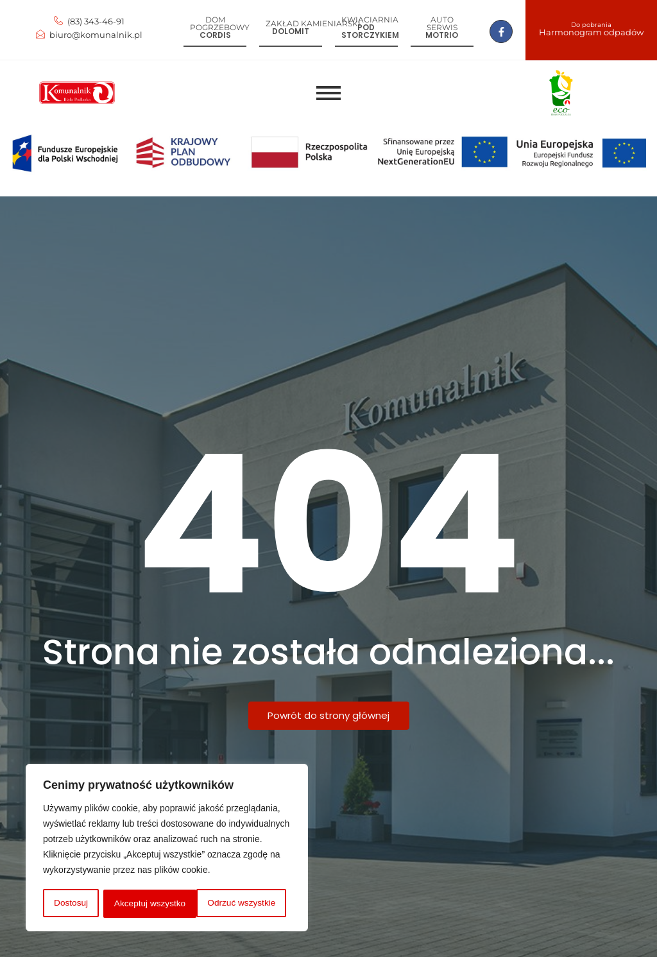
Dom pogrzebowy (220, 23)
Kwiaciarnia (369, 19)
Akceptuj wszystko (243, 904)
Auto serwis (442, 23)
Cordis (215, 35)
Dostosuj (70, 904)
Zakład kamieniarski (313, 23)
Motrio (441, 35)
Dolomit (290, 31)
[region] (167, 848)
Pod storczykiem (370, 31)
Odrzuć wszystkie (148, 904)
